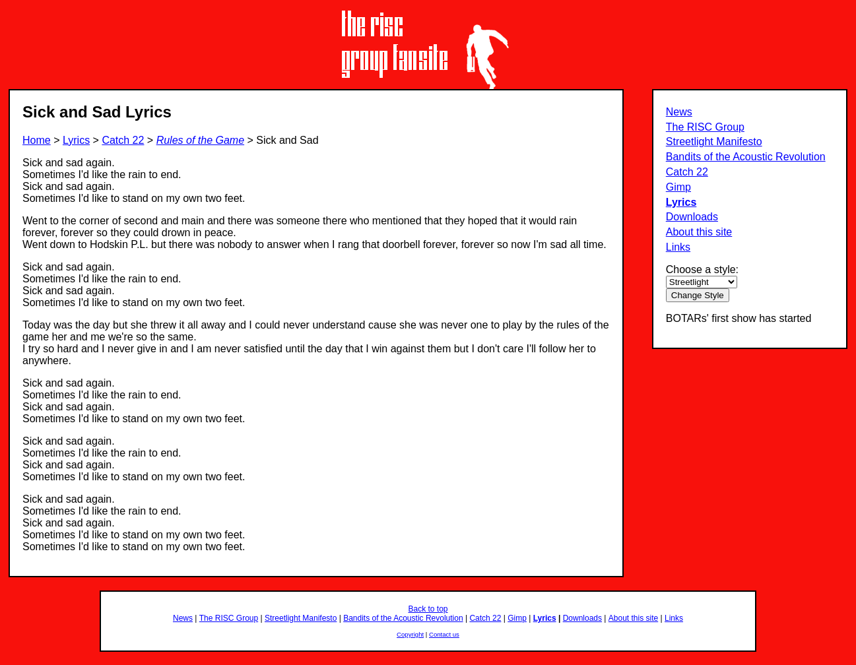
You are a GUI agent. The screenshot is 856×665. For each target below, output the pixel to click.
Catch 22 (687, 171)
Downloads (692, 216)
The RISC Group (705, 127)
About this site (699, 232)
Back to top (427, 609)
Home (36, 140)
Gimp (678, 187)
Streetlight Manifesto (714, 141)
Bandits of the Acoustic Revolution (746, 156)
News (679, 111)
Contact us (444, 634)
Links (678, 247)
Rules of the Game (200, 140)
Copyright (410, 634)
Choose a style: (702, 269)
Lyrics (681, 202)
